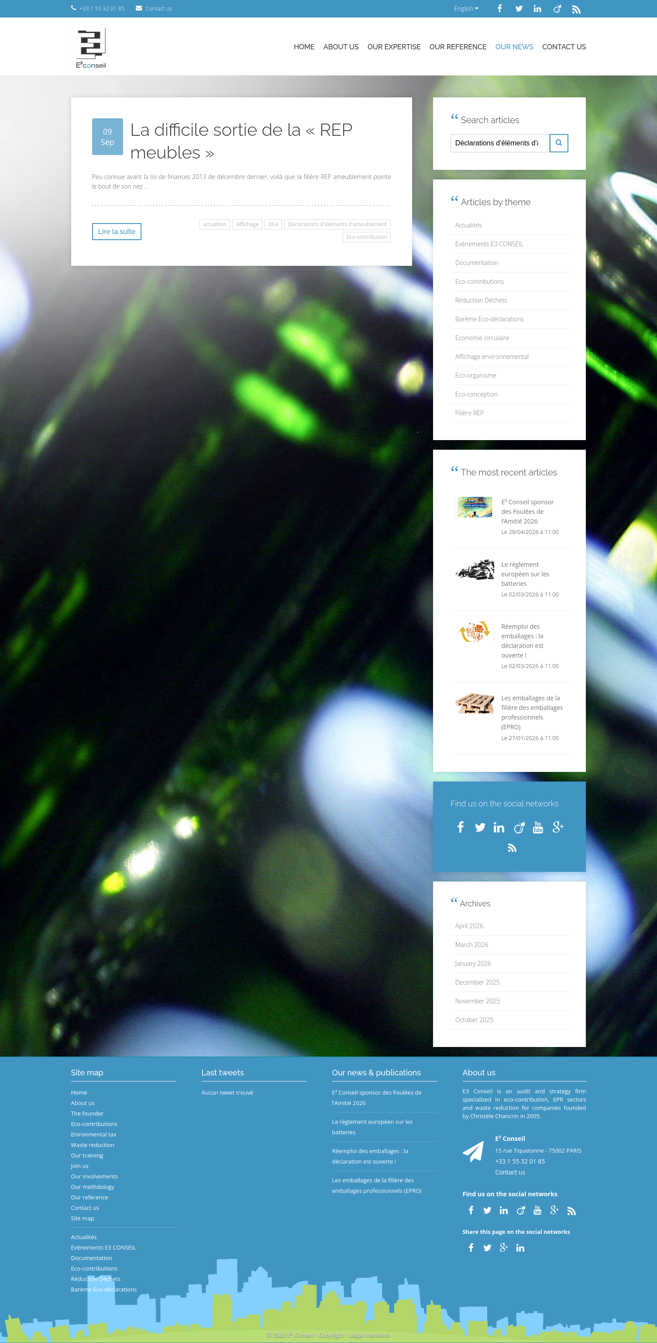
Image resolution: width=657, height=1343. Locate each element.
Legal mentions (370, 1335)
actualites (215, 224)
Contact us (564, 47)
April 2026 (469, 926)
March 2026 (471, 944)
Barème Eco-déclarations (489, 319)
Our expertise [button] (394, 47)
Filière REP (469, 413)
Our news (514, 47)
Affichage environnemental (492, 356)
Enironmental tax (94, 1134)
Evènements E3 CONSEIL (489, 244)
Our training (87, 1155)
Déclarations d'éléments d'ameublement (337, 224)
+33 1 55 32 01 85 (520, 1161)
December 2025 (477, 982)
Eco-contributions (479, 281)
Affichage (247, 224)
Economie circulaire (482, 338)
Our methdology (92, 1187)
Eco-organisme (475, 375)
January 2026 (473, 963)
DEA (273, 224)
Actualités (468, 225)
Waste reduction (92, 1145)
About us (341, 47)
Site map (82, 1218)
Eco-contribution (367, 237)
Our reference (458, 47)
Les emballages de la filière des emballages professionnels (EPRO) (377, 1185)
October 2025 (474, 1020)
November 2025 (477, 1001)
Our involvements (94, 1176)
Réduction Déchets (481, 300)
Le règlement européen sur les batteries (372, 1127)
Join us (80, 1166)
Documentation (476, 262)
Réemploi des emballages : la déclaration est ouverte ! (370, 1156)
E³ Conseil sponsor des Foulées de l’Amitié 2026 (377, 1097)
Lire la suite (117, 231)
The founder (87, 1113)
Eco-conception (476, 394)
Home (304, 47)
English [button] (466, 8)
